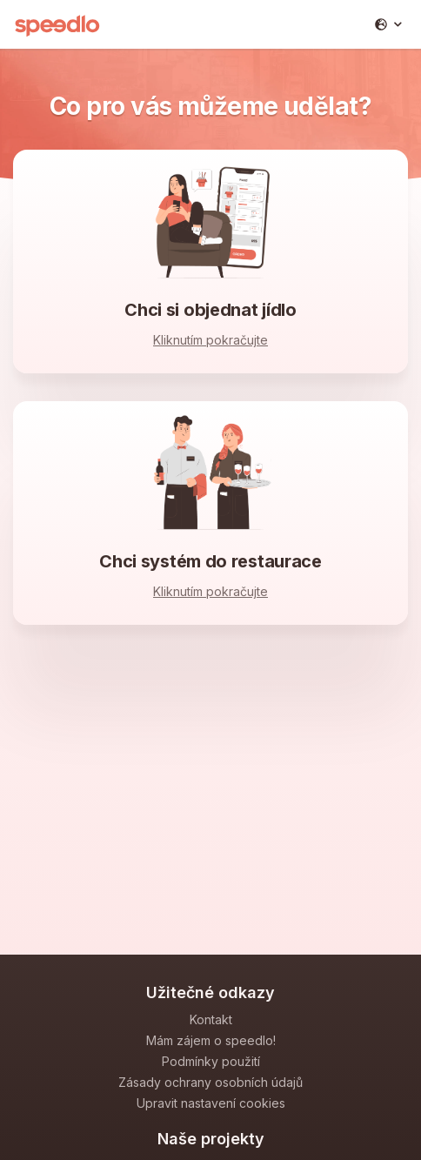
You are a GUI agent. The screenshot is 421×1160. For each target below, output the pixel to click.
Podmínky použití (211, 1061)
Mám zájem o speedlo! (211, 1040)
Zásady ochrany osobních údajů (210, 1082)
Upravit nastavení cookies (211, 1103)
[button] (388, 24)
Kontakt (211, 1019)
